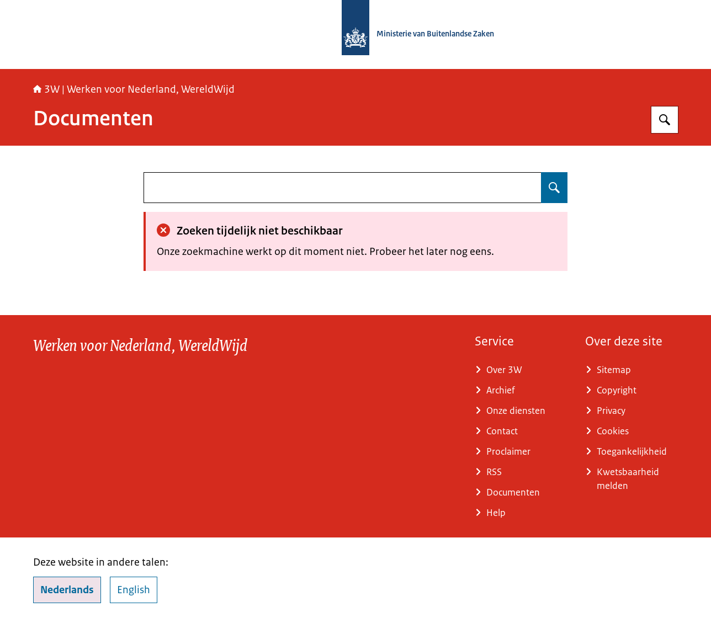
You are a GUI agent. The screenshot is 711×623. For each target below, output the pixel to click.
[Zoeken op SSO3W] (664, 120)
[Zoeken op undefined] (554, 187)
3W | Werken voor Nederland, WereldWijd (134, 89)
